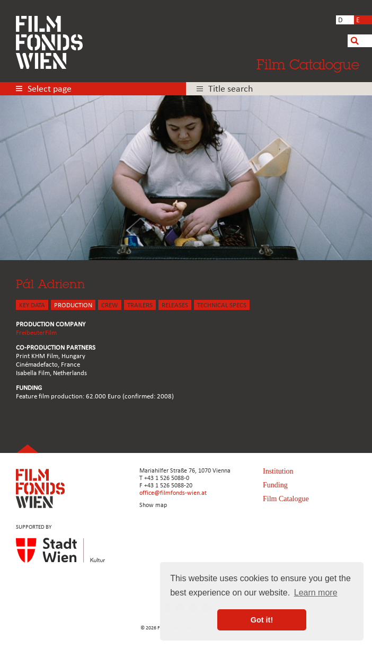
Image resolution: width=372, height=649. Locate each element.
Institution (278, 471)
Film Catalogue (307, 64)
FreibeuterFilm (36, 333)
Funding (275, 485)
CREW (109, 305)
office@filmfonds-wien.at (173, 493)
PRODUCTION (73, 305)
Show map (153, 505)
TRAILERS (140, 305)
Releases (175, 305)
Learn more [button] (316, 592)
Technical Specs (221, 305)
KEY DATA (32, 305)
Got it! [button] (262, 620)
